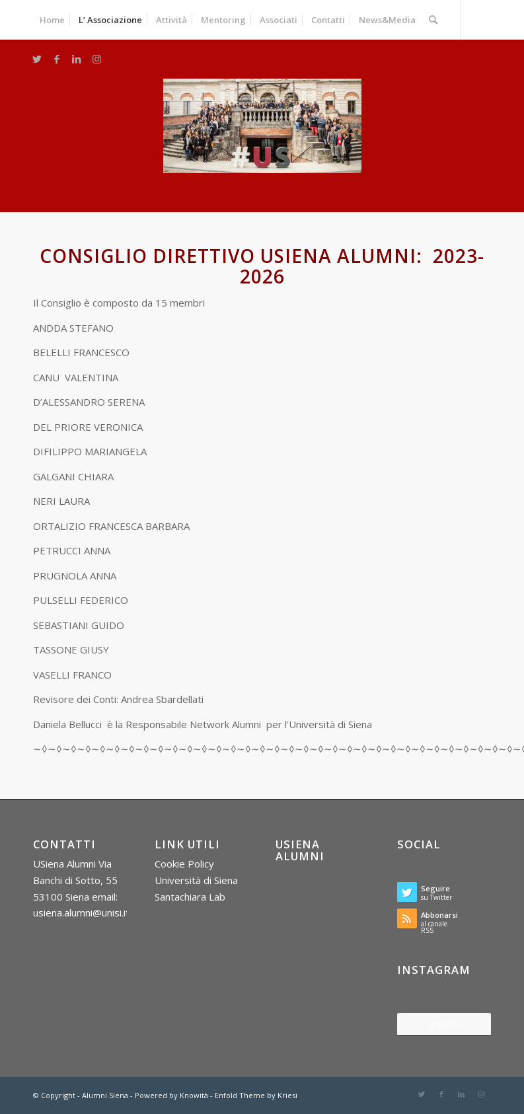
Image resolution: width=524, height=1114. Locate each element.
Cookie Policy (184, 863)
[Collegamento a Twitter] (37, 59)
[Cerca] (433, 20)
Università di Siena (196, 880)
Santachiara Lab (190, 896)
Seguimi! (443, 1023)
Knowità (194, 1095)
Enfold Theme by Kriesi (256, 1095)
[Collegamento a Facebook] (57, 59)
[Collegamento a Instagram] (96, 59)
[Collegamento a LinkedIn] (77, 59)
